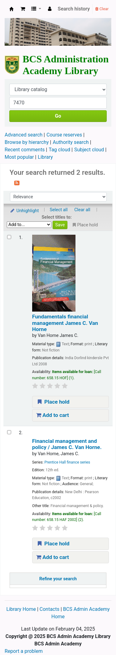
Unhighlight (24, 210)
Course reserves (64, 135)
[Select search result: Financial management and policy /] (9, 432)
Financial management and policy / (67, 444)
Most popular (19, 157)
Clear (102, 8)
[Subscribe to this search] (17, 182)
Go (58, 116)
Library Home (21, 609)
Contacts (49, 609)
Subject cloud (89, 150)
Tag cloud (60, 150)
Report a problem (24, 651)
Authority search (70, 142)
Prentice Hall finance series (67, 462)
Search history (74, 9)
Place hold (53, 402)
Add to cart (52, 415)
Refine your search (58, 579)
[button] (23, 9)
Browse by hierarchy (27, 142)
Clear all (82, 209)
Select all (59, 209)
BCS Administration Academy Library (11, 9)
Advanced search (23, 135)
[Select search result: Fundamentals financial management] (9, 237)
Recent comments (25, 150)
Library (45, 157)
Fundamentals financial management (65, 322)
